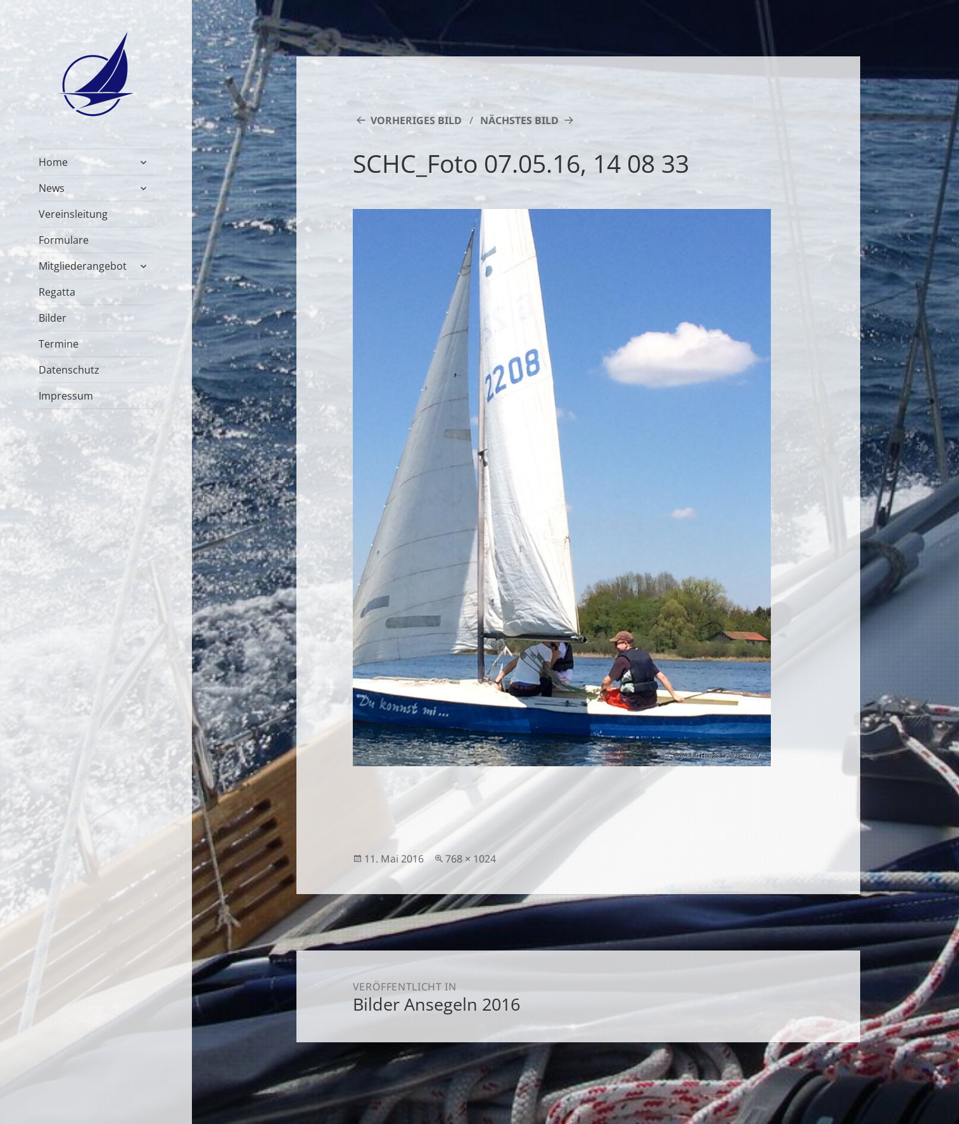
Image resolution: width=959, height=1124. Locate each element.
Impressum (66, 396)
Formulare (64, 240)
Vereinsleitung (73, 214)
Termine (59, 344)
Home (53, 162)
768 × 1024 (470, 859)
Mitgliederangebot (83, 266)
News (52, 188)
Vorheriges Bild (416, 120)
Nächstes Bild (519, 120)
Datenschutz (69, 370)
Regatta (57, 292)
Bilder (53, 318)
